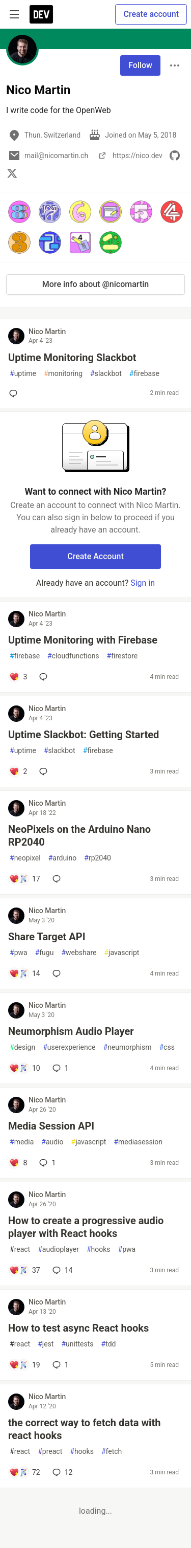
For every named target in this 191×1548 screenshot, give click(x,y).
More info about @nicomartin (95, 284)
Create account (151, 14)
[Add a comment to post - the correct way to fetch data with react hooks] (24, 1472)
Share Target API (47, 937)
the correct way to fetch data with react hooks (84, 1429)
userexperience (69, 1047)
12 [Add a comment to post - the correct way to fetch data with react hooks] (61, 1472)
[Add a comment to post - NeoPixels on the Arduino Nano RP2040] (24, 879)
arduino (62, 858)
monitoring (63, 373)
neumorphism (127, 1047)
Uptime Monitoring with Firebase (82, 640)
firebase (144, 373)
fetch (111, 1451)
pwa (19, 952)
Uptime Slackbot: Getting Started (83, 734)
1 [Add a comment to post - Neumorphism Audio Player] (59, 1068)
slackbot (106, 373)
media (22, 1142)
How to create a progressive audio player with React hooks (85, 1227)
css (166, 1047)
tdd (108, 1344)
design (22, 1047)
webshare (78, 952)
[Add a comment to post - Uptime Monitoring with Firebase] (18, 677)
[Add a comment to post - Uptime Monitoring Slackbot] (15, 393)
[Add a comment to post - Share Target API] (24, 973)
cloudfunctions (73, 656)
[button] (19, 212)
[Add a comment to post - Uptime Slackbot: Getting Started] (18, 771)
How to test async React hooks (78, 1328)
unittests (77, 1344)
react (20, 1249)
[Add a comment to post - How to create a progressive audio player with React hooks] (24, 1270)
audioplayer (58, 1249)
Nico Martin (47, 331)
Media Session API (51, 1126)
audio (52, 1142)
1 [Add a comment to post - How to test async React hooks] (59, 1365)
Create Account (95, 556)
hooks (99, 1249)
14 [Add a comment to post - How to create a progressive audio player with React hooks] (61, 1270)
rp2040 (97, 858)
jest (45, 1344)
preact (50, 1451)
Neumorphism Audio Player (71, 1031)
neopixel (25, 858)
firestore (122, 656)
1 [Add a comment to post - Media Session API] (46, 1163)
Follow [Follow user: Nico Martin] (140, 65)
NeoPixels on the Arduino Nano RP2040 (79, 835)
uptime (23, 373)
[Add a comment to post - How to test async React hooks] (24, 1365)
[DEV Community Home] (41, 14)
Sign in (142, 583)
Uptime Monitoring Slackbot (72, 357)
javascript (121, 952)
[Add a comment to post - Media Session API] (18, 1163)
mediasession (138, 1142)
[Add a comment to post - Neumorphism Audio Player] (24, 1068)
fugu (44, 952)
